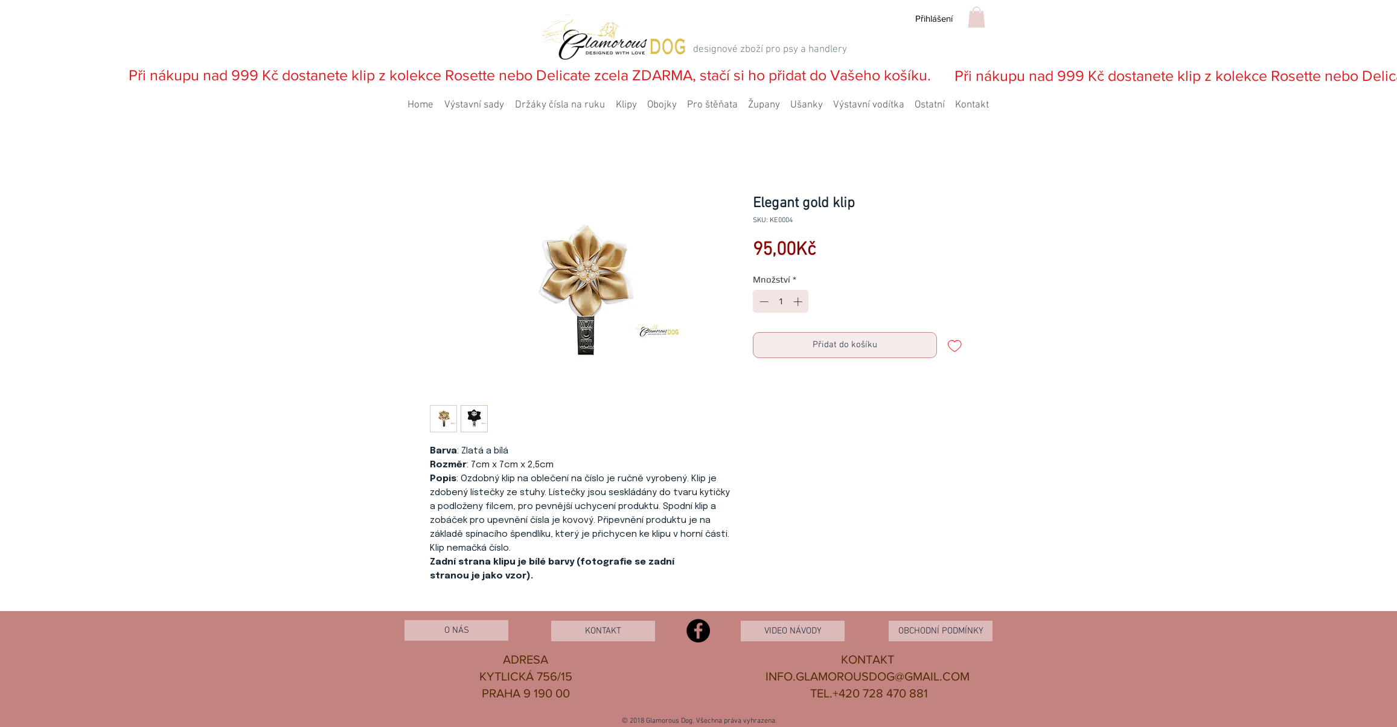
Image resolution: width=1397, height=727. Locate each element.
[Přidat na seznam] (955, 345)
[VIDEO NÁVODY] (792, 631)
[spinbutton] (781, 301)
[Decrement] (763, 301)
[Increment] (799, 301)
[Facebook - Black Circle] (698, 630)
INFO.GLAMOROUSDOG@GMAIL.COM (868, 676)
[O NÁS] (456, 630)
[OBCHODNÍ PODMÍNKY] (940, 631)
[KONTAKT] (603, 631)
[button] (976, 17)
